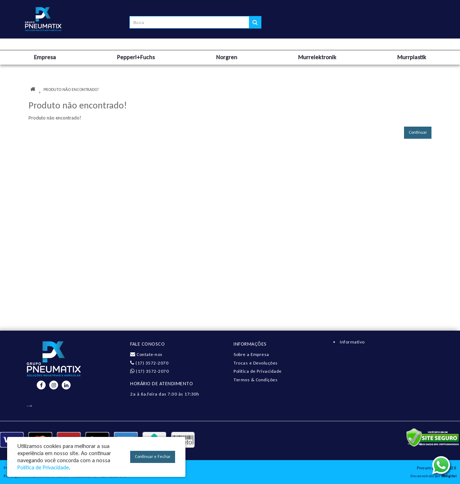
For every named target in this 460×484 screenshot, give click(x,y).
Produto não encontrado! (71, 89)
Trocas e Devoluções (256, 363)
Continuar (418, 132)
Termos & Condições (255, 379)
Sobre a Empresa (251, 354)
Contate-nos (146, 354)
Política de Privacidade (258, 371)
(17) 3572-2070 (149, 363)
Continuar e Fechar (152, 456)
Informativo (352, 342)
